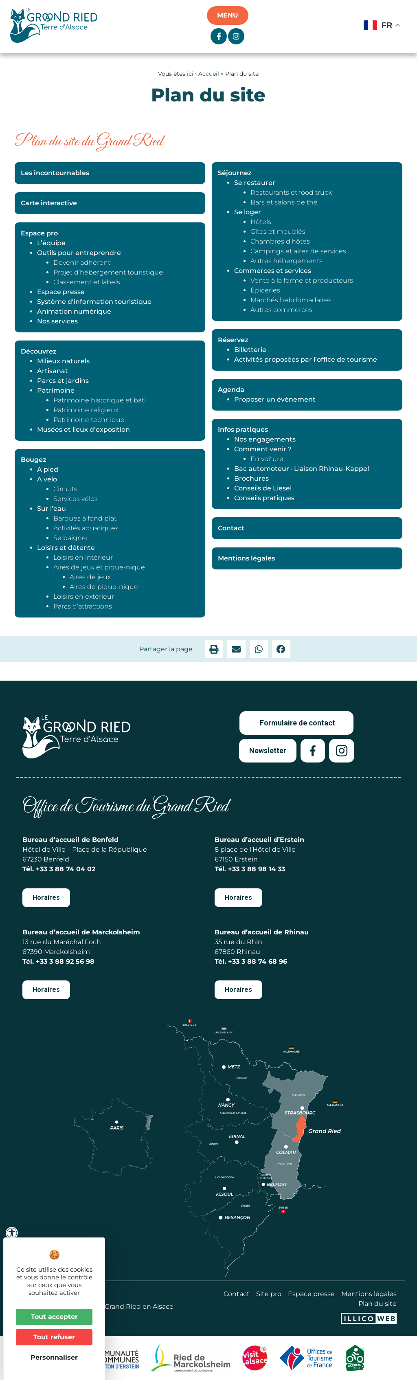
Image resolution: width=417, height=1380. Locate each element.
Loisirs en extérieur (83, 596)
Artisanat (52, 371)
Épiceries (265, 290)
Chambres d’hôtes (280, 241)
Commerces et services (272, 271)
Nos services (57, 321)
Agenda (231, 389)
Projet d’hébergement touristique (108, 272)
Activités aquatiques (86, 528)
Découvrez (39, 351)
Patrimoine (56, 390)
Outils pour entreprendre (79, 253)
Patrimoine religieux (86, 410)
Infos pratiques (243, 429)
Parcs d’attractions (82, 606)
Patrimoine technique (89, 420)
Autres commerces (281, 310)
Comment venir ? (263, 449)
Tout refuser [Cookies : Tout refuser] (54, 1337)
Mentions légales (246, 558)
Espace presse (61, 292)
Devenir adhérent (81, 262)
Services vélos (75, 499)
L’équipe (51, 243)
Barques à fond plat (84, 518)
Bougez (33, 460)
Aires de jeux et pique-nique (99, 567)
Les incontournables (55, 173)
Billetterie (250, 350)
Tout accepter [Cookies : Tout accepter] (54, 1317)
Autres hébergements (286, 261)
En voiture (266, 459)
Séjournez (235, 173)
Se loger (247, 212)
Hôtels (260, 222)
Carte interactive (49, 203)
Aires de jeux (90, 577)
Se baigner (70, 538)
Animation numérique (74, 311)
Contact (231, 528)
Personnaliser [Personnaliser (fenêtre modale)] (54, 1357)
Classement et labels (86, 282)
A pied (47, 469)
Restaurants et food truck (291, 192)
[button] (214, 649)
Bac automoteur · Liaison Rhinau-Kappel (301, 468)
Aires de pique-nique (104, 587)
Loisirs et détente (66, 548)
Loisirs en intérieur (83, 557)
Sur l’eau (51, 508)
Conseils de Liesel (263, 488)
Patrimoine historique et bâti (99, 400)
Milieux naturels (63, 361)
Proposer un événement (275, 399)
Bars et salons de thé (284, 202)
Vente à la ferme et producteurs (301, 280)
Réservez (233, 340)
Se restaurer (254, 183)
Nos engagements (265, 439)
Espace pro (39, 233)
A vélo (47, 479)
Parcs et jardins (63, 381)
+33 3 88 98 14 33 (256, 869)
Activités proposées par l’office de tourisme (305, 359)
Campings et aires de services (298, 251)
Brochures (251, 478)
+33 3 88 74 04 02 (65, 869)
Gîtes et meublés (277, 231)
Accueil (208, 73)
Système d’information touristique (94, 301)
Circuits (65, 489)
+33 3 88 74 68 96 (257, 961)
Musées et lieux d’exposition (83, 429)
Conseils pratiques (264, 498)
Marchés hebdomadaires (290, 300)
